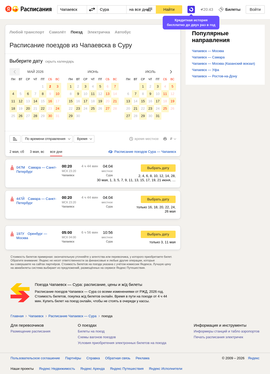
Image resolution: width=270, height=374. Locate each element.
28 (35, 116)
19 (20, 108)
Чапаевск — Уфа (205, 70)
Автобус (123, 32)
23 (50, 108)
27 (28, 116)
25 (13, 116)
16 (50, 101)
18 (13, 108)
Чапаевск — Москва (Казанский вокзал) (223, 63)
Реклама (143, 358)
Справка (93, 358)
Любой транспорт (26, 32)
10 (57, 94)
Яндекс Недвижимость (57, 369)
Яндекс (253, 358)
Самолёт (57, 32)
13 (28, 101)
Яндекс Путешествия (127, 369)
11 (13, 101)
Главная (17, 316)
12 (20, 101)
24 (57, 108)
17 (57, 101)
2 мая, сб (16, 152)
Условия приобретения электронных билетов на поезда (122, 343)
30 (50, 116)
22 (43, 108)
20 (28, 108)
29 (43, 116)
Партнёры (73, 358)
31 (57, 116)
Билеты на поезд (91, 331)
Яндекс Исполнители (165, 369)
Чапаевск (68, 175)
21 (35, 108)
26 (20, 116)
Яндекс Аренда (92, 369)
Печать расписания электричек (218, 337)
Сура (109, 175)
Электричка (98, 32)
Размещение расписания (30, 331)
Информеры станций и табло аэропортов (226, 331)
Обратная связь (118, 358)
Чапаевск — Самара (208, 57)
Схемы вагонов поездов (97, 337)
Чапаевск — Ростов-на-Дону (214, 76)
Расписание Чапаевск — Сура (73, 316)
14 (35, 101)
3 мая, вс (37, 152)
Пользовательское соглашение (35, 358)
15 (43, 101)
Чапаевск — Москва (208, 51)
